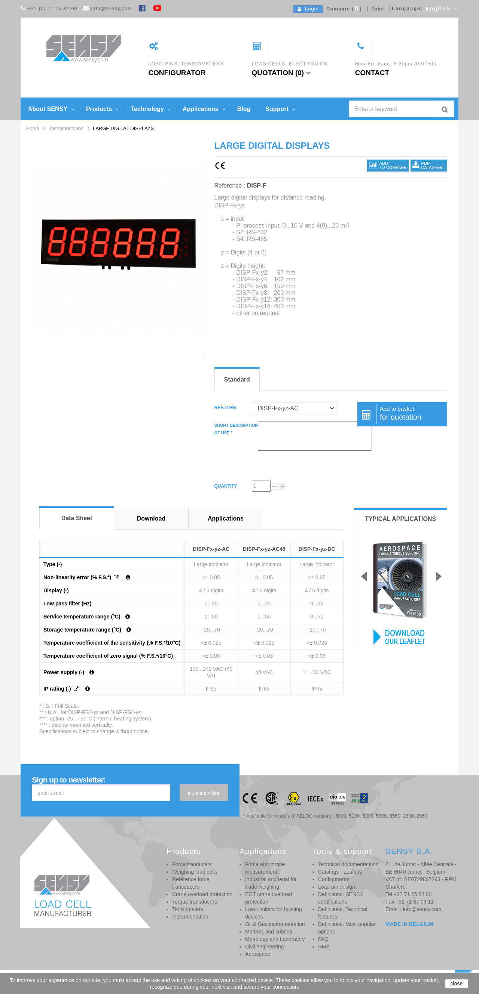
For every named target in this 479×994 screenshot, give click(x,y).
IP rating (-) (58, 689)
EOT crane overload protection (268, 898)
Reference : (229, 185)
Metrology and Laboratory (275, 939)
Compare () (342, 9)
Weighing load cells (194, 872)
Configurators (334, 879)
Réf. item (225, 407)
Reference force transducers (191, 883)
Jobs (375, 9)
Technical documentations (348, 864)
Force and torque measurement (265, 868)
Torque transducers (194, 902)
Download (151, 518)
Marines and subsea (268, 932)
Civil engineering (264, 947)
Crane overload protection (202, 894)
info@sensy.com (111, 8)
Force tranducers (192, 864)
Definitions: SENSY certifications (340, 898)
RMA (324, 947)
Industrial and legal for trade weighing (271, 883)
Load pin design (336, 887)
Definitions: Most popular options (347, 928)
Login (308, 9)
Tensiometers (187, 909)
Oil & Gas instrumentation (275, 924)
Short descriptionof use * (236, 429)
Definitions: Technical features (342, 913)
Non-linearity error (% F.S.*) (78, 577)
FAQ (323, 939)
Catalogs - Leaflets (340, 872)
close (457, 984)
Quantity (225, 486)
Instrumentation (190, 917)
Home (32, 128)
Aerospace (257, 954)
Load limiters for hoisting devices (273, 913)
